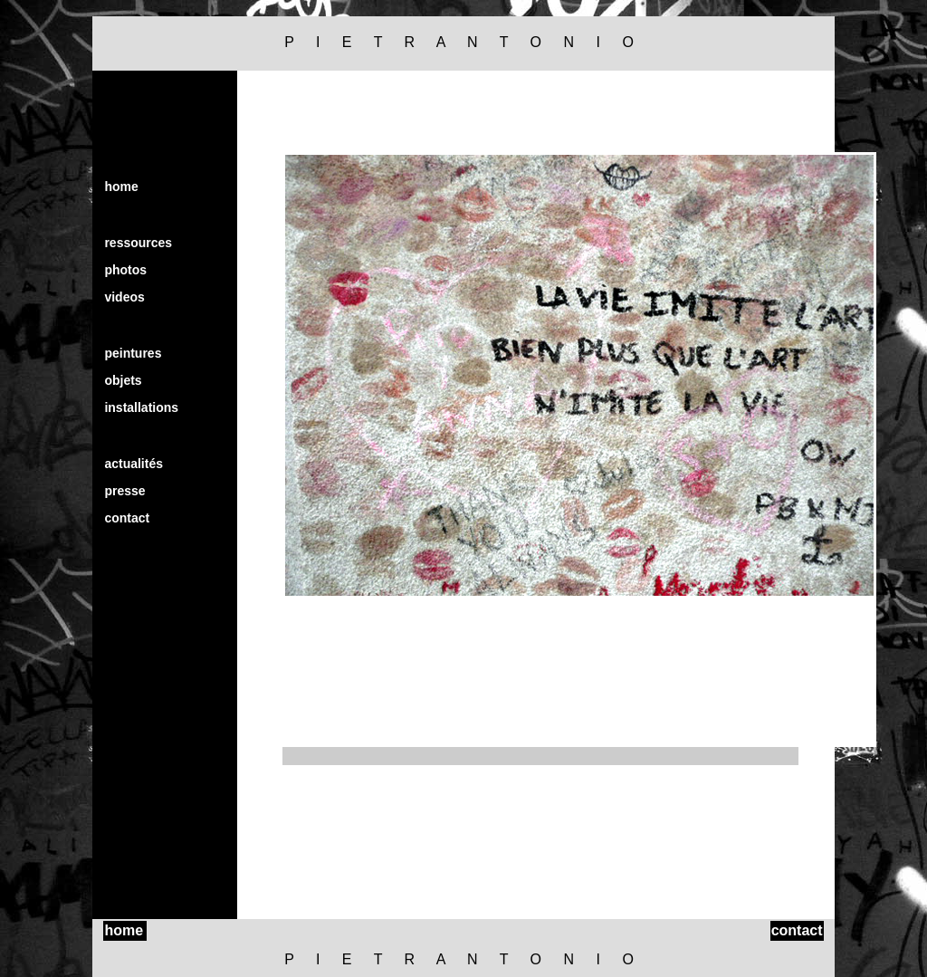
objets (122, 380)
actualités (133, 463)
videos (124, 297)
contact (126, 518)
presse (124, 491)
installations (141, 407)
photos (125, 270)
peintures (132, 353)
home (121, 186)
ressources (138, 242)
